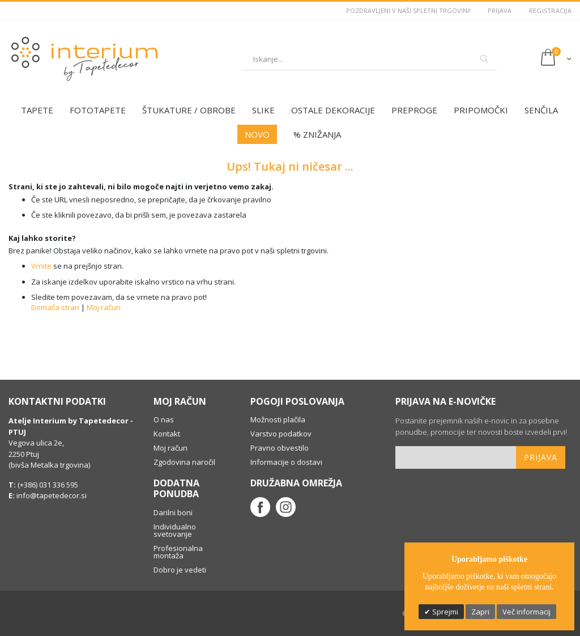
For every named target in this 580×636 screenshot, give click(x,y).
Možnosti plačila (277, 419)
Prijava (500, 10)
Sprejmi (444, 612)
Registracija (550, 10)
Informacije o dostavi (286, 462)
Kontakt (166, 434)
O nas (163, 419)
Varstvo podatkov (281, 434)
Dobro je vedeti (179, 570)
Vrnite (41, 266)
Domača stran (55, 307)
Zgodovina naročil (184, 462)
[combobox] (369, 59)
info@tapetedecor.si (51, 495)
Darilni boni (173, 512)
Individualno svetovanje (174, 530)
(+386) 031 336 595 (47, 485)
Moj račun (104, 307)
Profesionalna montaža (178, 552)
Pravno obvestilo (279, 448)
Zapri (480, 612)
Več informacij (526, 612)
